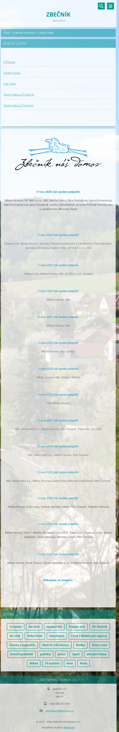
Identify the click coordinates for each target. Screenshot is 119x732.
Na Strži (34, 627)
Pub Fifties (9, 84)
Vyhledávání (101, 6)
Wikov (33, 663)
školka (80, 645)
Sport (76, 654)
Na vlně (15, 636)
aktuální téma (97, 654)
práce (61, 654)
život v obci (99, 645)
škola (83, 663)
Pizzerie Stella (11, 73)
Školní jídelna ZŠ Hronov (18, 105)
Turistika (15, 627)
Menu (110, 6)
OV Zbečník (99, 627)
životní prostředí (21, 654)
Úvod (6, 32)
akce (70, 663)
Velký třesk (34, 636)
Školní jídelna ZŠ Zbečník (18, 94)
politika (45, 654)
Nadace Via (54, 627)
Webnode (69, 727)
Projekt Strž (77, 627)
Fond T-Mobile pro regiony (89, 636)
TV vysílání (52, 663)
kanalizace (56, 636)
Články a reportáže (22, 645)
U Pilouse (9, 62)
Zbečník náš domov (55, 645)
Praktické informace (24, 32)
